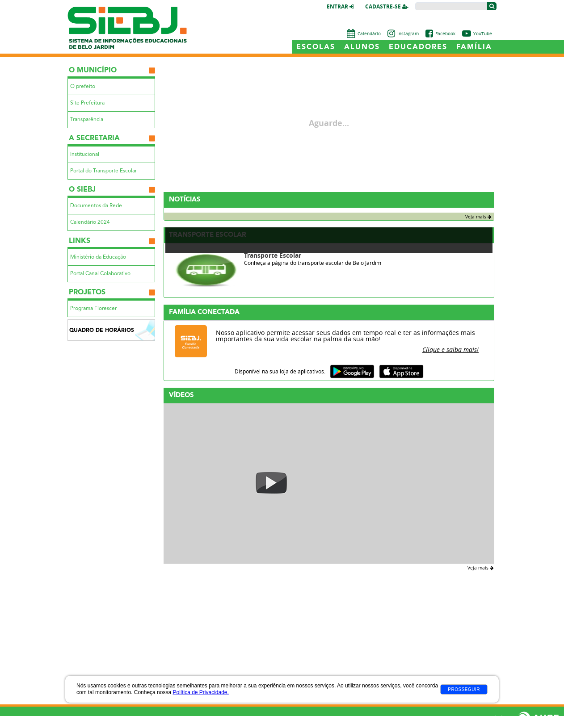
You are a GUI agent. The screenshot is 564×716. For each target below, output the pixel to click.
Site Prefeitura (87, 103)
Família (474, 47)
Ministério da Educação (98, 257)
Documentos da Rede (96, 206)
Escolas (315, 47)
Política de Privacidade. (200, 692)
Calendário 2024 (90, 222)
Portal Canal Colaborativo (100, 273)
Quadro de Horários (101, 330)
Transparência (86, 119)
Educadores (418, 47)
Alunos (362, 47)
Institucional (84, 154)
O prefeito (82, 86)
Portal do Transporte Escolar (103, 171)
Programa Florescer (93, 308)
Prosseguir (464, 689)
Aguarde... (329, 123)
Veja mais (478, 217)
